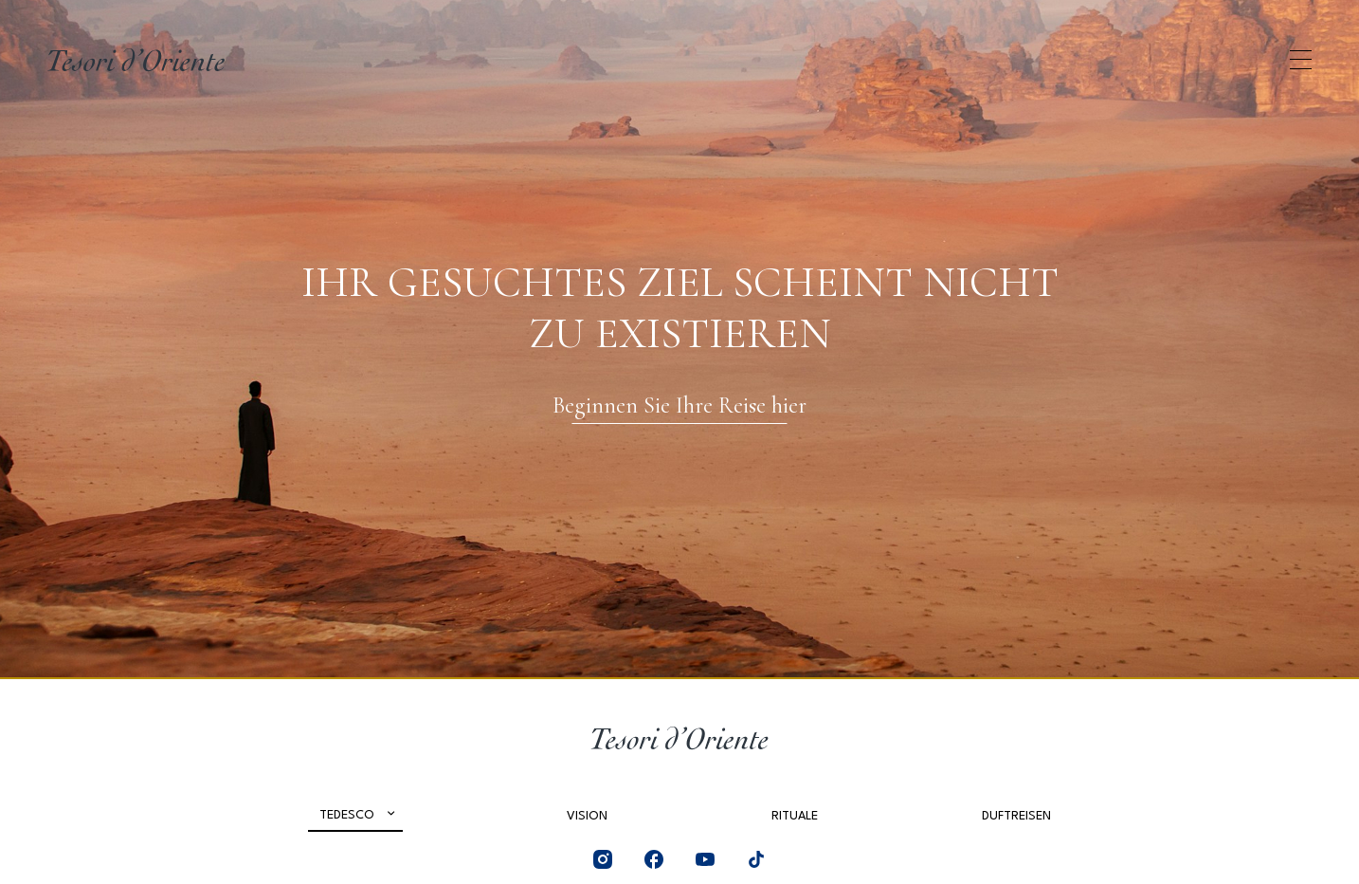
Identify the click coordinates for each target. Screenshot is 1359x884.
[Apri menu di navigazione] (1301, 59)
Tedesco (346, 815)
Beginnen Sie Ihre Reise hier (679, 405)
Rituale (794, 816)
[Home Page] (136, 59)
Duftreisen (1016, 816)
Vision (587, 816)
